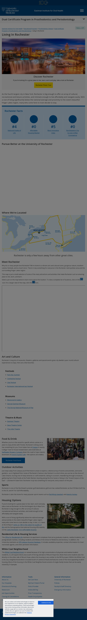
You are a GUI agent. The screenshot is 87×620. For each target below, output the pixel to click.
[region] (28, 608)
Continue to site (46, 602)
